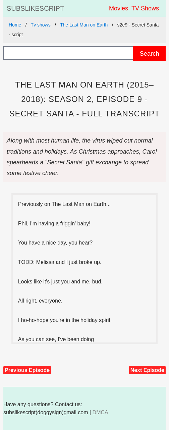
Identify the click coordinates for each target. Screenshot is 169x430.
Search (149, 53)
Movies (118, 8)
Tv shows (41, 25)
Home (15, 25)
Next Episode (147, 370)
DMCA (100, 412)
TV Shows (145, 8)
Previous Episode (27, 370)
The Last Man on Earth (84, 25)
